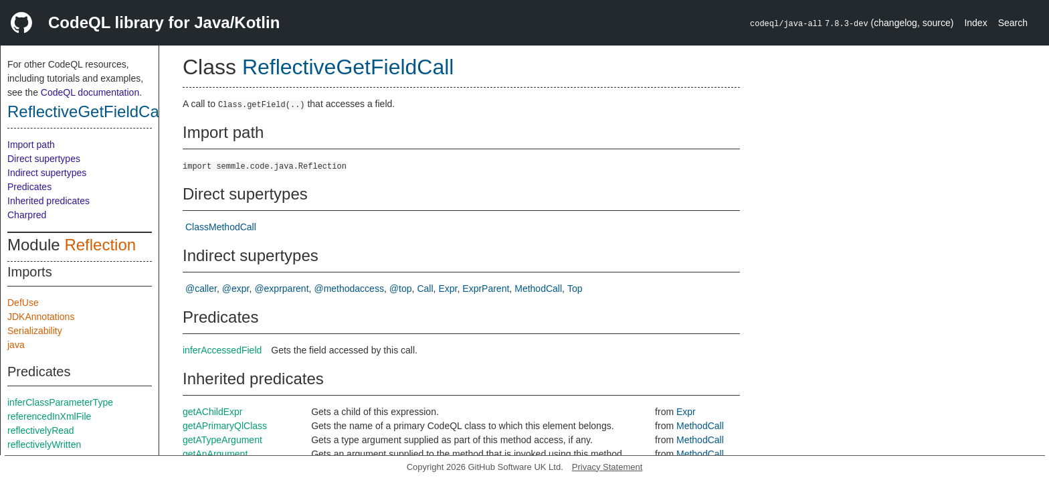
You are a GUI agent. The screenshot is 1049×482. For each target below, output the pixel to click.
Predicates (29, 186)
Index (975, 22)
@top (400, 288)
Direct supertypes (43, 158)
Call (425, 288)
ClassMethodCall (220, 227)
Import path (31, 144)
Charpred (26, 215)
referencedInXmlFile (49, 416)
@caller (201, 288)
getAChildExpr (213, 411)
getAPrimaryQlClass (225, 425)
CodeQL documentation (90, 92)
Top (575, 288)
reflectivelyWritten (44, 444)
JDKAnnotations (40, 316)
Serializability (34, 330)
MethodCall (538, 288)
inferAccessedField (222, 350)
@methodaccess (348, 288)
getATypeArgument (222, 439)
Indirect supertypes (46, 172)
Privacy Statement (607, 467)
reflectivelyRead (40, 430)
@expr (236, 288)
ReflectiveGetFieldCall (86, 111)
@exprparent (281, 288)
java (16, 344)
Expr (447, 288)
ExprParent (485, 288)
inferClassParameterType (60, 402)
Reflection (100, 245)
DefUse (23, 302)
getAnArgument (215, 454)
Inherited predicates (48, 200)
